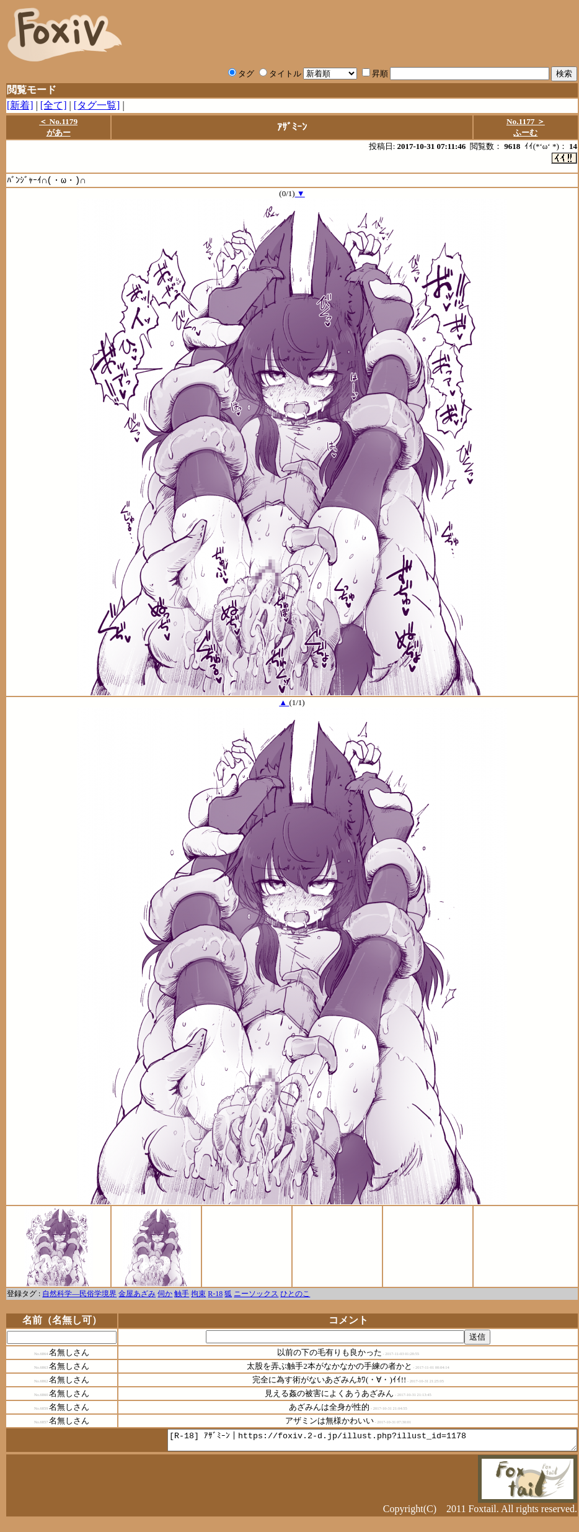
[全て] (53, 105)
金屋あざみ (137, 1294)
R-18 (215, 1294)
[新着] (20, 105)
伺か (164, 1294)
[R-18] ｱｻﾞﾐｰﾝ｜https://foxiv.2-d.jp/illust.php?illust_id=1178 (347, 1443)
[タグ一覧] (97, 105)
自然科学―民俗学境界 (79, 1294)
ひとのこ (295, 1294)
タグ (241, 73)
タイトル (280, 73)
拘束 (198, 1294)
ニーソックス (256, 1294)
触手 (181, 1294)
